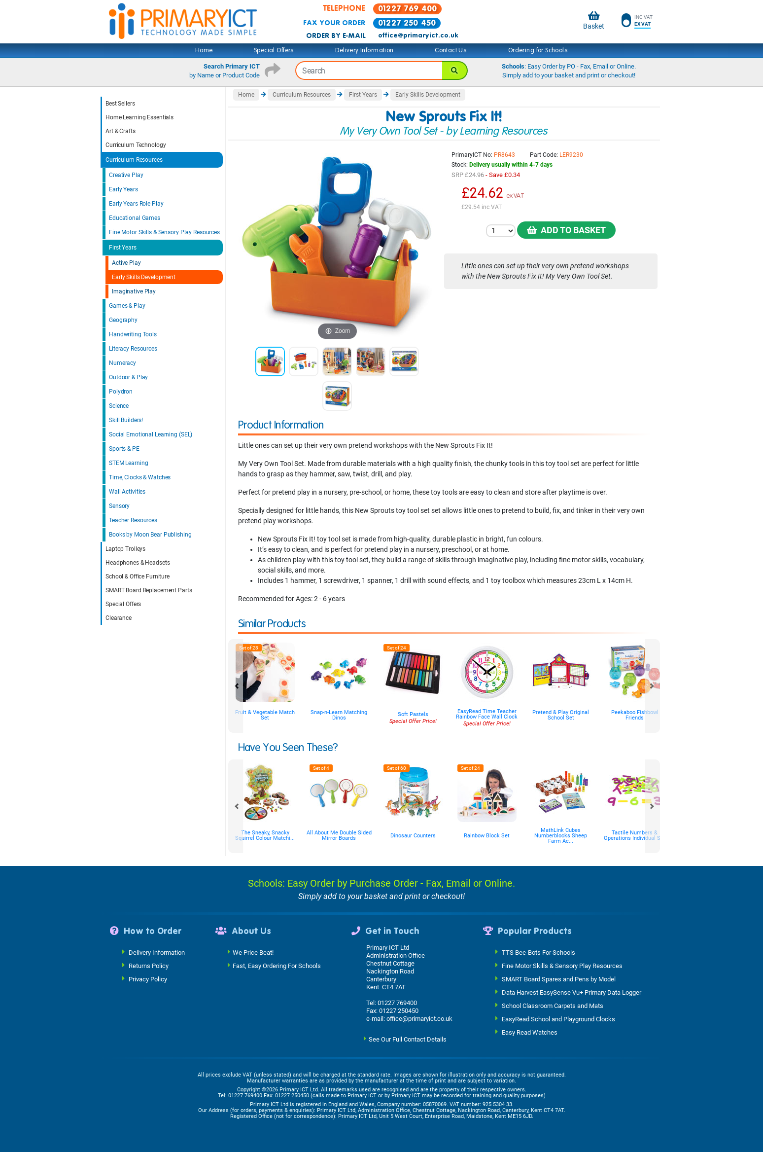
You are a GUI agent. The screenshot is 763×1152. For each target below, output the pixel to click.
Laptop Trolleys (125, 548)
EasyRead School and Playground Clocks (558, 1018)
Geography (123, 320)
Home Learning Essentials (139, 117)
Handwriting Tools (133, 334)
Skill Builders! (126, 420)
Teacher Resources (133, 520)
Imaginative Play (134, 291)
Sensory (119, 506)
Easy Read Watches (529, 1032)
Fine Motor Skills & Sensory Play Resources (164, 232)
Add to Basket (566, 230)
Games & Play (127, 305)
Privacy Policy (148, 978)
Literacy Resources (133, 348)
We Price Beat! (253, 952)
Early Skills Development (143, 277)
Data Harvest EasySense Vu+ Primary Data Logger (571, 992)
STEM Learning (128, 463)
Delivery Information (364, 50)
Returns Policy (149, 965)
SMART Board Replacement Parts (148, 590)
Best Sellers (120, 103)
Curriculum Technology (135, 145)
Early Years (123, 189)
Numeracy (122, 363)
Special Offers (274, 50)
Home (204, 50)
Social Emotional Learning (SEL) (150, 434)
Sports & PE (124, 448)
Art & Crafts (120, 131)
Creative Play (126, 175)
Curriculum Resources (134, 159)
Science (119, 405)
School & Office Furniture (137, 576)
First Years (123, 247)
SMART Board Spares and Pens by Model (559, 978)
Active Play (126, 262)
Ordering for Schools (538, 50)
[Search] (455, 70)
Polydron (121, 391)
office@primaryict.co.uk (418, 35)
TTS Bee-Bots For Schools (538, 952)
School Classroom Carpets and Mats (552, 1005)
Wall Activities (127, 491)
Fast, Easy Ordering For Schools (277, 965)
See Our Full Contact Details (408, 1039)
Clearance (118, 617)
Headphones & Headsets (137, 562)
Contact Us (451, 50)
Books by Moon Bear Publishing (150, 534)
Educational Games (134, 218)
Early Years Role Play (136, 203)
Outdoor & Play (128, 377)
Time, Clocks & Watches (140, 477)
